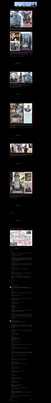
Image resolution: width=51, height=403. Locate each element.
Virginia (12, 350)
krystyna (12, 336)
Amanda (12, 309)
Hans (11, 366)
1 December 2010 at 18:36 (14, 322)
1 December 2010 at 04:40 (14, 269)
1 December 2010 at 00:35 (14, 255)
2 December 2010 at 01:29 (14, 334)
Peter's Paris (25, 2)
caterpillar (12, 267)
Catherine (12, 343)
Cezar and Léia (12, 361)
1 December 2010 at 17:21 (14, 318)
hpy (11, 282)
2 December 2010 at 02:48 (14, 345)
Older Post (31, 399)
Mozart (12, 373)
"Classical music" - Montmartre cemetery (16, 9)
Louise (12, 301)
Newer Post (11, 399)
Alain (11, 358)
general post (16, 28)
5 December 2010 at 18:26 (14, 397)
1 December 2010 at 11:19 (14, 289)
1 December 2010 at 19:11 (14, 327)
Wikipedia (20, 124)
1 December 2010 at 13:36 (14, 303)
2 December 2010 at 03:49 (14, 356)
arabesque (12, 313)
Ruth (11, 297)
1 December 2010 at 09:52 (14, 284)
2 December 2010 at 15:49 (14, 368)
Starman (12, 380)
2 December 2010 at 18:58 (14, 382)
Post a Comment (11, 398)
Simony (12, 390)
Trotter (12, 394)
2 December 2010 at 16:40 (14, 375)
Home (21, 399)
